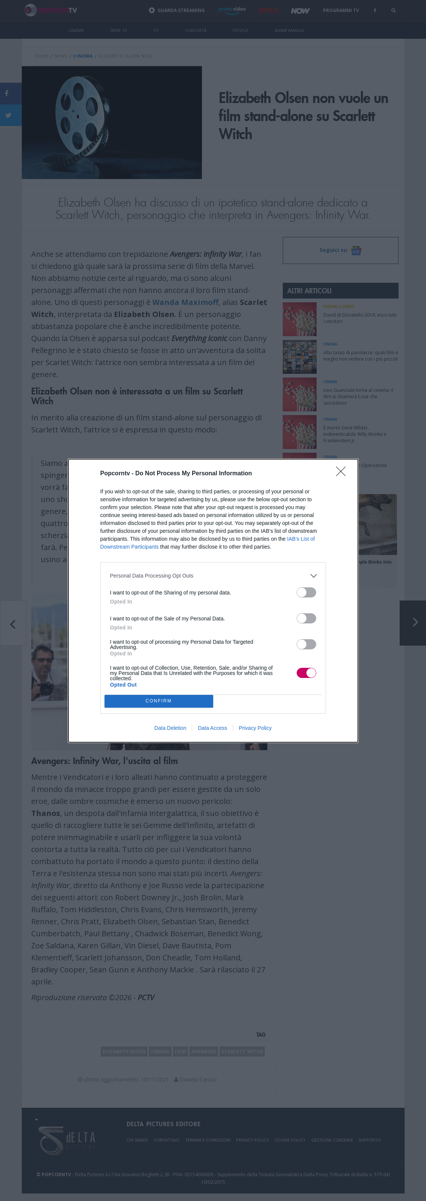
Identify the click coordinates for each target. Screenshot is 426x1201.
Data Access (212, 728)
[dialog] (213, 600)
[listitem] (213, 576)
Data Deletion (170, 728)
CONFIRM (159, 701)
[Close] (343, 474)
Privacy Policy (255, 728)
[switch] (306, 592)
